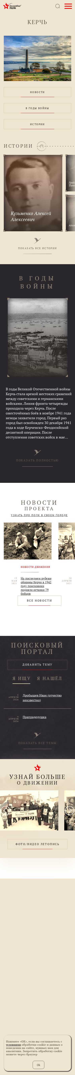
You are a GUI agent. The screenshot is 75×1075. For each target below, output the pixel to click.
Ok (38, 1065)
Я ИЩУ (22, 678)
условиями (13, 1045)
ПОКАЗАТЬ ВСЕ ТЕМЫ (37, 738)
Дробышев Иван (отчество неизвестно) (42, 697)
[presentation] (5, 810)
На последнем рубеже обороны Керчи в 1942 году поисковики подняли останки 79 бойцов (36, 586)
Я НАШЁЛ (49, 678)
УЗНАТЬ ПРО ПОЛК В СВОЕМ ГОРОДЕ (39, 515)
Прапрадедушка (34, 717)
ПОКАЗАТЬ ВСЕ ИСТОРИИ (37, 244)
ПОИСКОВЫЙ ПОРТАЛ (37, 648)
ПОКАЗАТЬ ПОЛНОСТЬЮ (37, 456)
